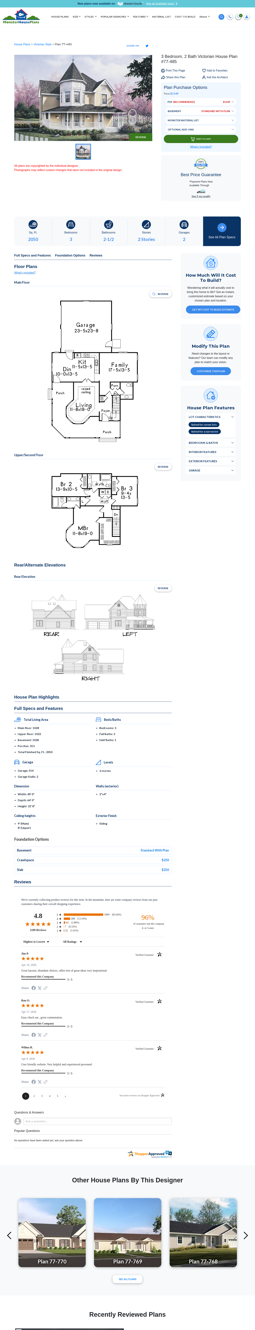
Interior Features (202, 452)
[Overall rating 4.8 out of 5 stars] (38, 924)
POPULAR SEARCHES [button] (114, 16)
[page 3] (42, 1096)
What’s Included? (201, 146)
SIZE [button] (75, 16)
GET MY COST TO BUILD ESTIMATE (213, 309)
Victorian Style (42, 44)
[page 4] (50, 1096)
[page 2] (34, 1096)
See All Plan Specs (221, 231)
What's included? (25, 272)
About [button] (203, 16)
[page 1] (25, 1096)
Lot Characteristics (204, 416)
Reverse (140, 137)
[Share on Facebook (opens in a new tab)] (34, 988)
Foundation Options (70, 255)
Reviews (96, 255)
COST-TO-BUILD (185, 16)
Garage (194, 470)
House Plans (22, 44)
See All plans (127, 1279)
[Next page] (65, 1096)
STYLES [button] (89, 16)
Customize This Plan (211, 371)
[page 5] (57, 1096)
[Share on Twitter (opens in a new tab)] (40, 988)
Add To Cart (201, 139)
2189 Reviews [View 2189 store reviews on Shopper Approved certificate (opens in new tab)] (42, 930)
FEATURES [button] (139, 16)
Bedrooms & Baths (203, 442)
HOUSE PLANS (60, 16)
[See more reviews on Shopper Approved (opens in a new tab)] (45, 988)
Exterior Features (203, 461)
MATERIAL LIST (161, 16)
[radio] (93, 914)
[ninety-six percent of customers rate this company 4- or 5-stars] (148, 921)
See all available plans (161, 3)
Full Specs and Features (32, 255)
